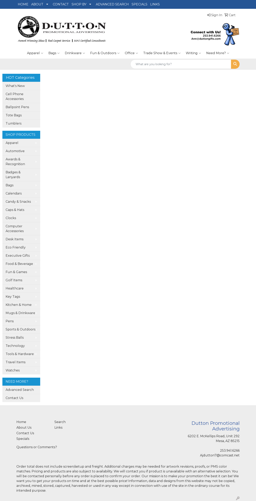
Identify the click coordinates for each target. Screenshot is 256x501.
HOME (23, 4)
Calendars (14, 193)
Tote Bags (14, 115)
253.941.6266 (230, 450)
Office (131, 53)
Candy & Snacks (18, 202)
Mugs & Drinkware (20, 313)
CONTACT (61, 4)
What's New (15, 86)
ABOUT (37, 4)
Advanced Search (20, 390)
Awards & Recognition (15, 161)
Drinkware (75, 53)
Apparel (35, 53)
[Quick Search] (180, 64)
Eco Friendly (16, 247)
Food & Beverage (19, 264)
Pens (10, 321)
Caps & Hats (15, 210)
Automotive (15, 151)
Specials (22, 439)
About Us (23, 427)
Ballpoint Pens (17, 107)
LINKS (155, 4)
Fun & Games (16, 272)
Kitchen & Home (19, 305)
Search (60, 422)
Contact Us (14, 398)
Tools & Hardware (20, 354)
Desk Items (14, 239)
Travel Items (15, 362)
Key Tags (13, 296)
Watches (13, 370)
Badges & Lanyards (13, 174)
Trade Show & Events (162, 53)
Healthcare (15, 288)
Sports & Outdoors (20, 329)
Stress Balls (15, 337)
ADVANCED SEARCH (112, 4)
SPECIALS (139, 4)
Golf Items (14, 280)
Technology (15, 346)
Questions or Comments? (36, 447)
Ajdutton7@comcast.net (220, 455)
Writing (193, 53)
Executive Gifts (18, 255)
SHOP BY (79, 4)
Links (58, 427)
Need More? (217, 53)
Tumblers (13, 123)
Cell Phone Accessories (15, 96)
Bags (54, 53)
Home (21, 422)
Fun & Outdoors (105, 53)
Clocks (11, 218)
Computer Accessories (15, 228)
